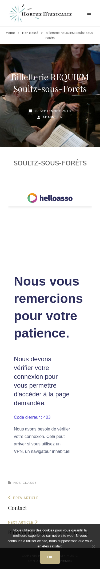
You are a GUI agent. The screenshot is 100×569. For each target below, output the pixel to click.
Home (10, 33)
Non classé (30, 33)
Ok (50, 557)
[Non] (93, 546)
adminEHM (52, 117)
